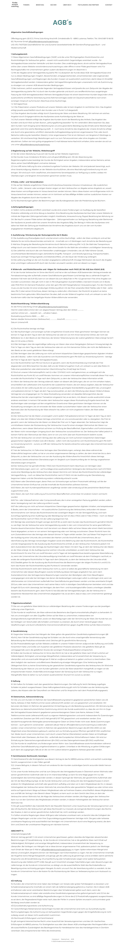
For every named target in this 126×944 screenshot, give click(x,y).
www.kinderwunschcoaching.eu (49, 67)
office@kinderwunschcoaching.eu (43, 42)
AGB (72, 939)
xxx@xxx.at (62, 659)
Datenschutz (65, 939)
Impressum (55, 939)
